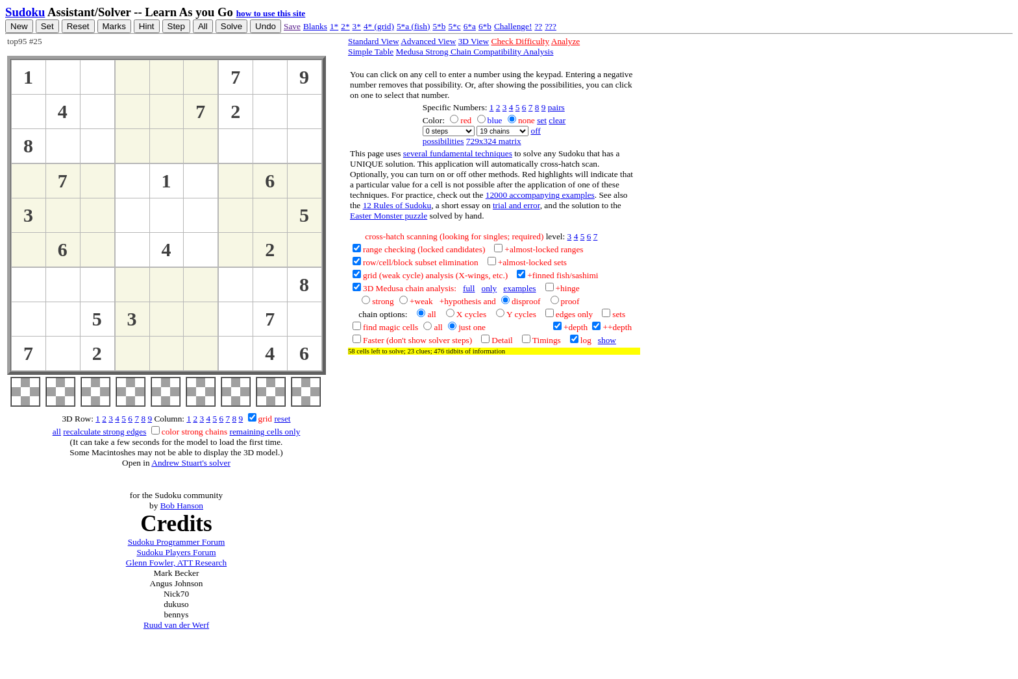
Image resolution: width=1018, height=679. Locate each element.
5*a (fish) (413, 26)
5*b (438, 26)
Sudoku (25, 12)
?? (538, 26)
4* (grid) (379, 26)
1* (334, 26)
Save (292, 26)
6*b (484, 26)
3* (357, 26)
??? (550, 26)
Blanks (315, 26)
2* (345, 26)
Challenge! (513, 26)
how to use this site (271, 13)
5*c (454, 26)
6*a (470, 26)
